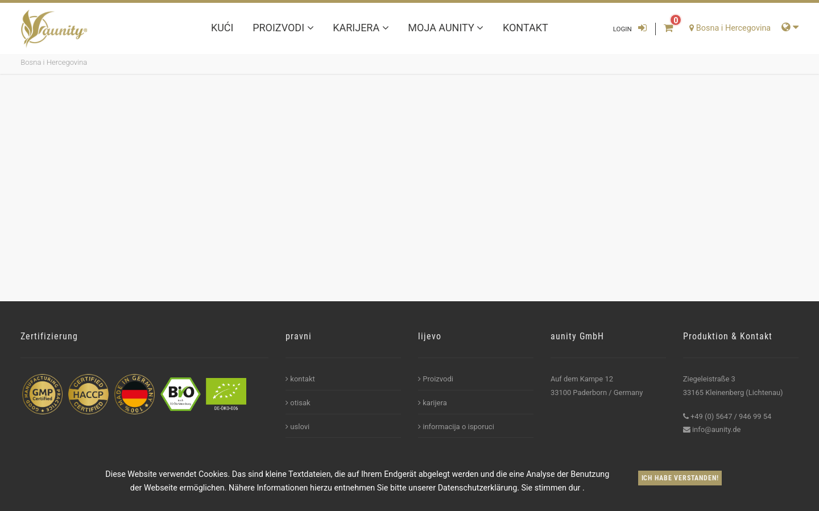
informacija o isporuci (456, 426)
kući (222, 28)
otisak (298, 402)
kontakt (525, 28)
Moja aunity (445, 28)
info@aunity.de (716, 429)
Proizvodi (283, 28)
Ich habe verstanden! (680, 478)
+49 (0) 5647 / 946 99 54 (730, 416)
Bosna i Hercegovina (53, 62)
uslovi (297, 426)
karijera (360, 28)
